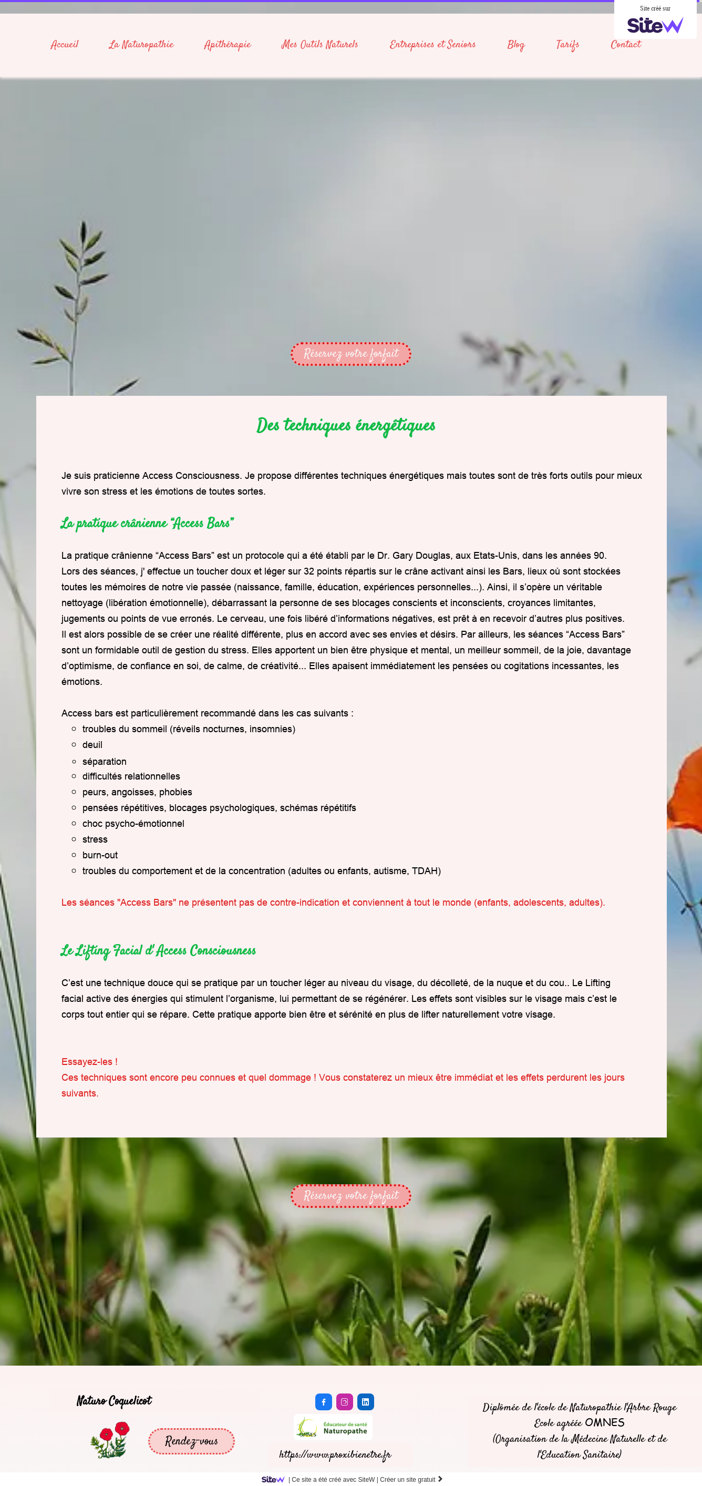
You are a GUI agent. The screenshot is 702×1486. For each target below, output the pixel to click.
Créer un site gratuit (411, 1479)
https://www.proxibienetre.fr (335, 1455)
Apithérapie (228, 45)
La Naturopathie (141, 45)
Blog (516, 45)
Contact (626, 45)
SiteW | (322, 1479)
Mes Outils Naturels (320, 45)
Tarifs (568, 45)
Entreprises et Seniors (433, 45)
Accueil (64, 45)
